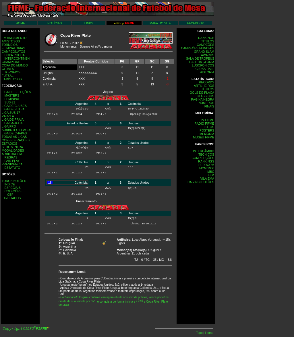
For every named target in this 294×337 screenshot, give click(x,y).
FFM (211, 175)
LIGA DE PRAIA (13, 119)
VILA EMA (207, 178)
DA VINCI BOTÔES (200, 182)
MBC (210, 171)
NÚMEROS (206, 103)
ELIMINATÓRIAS (13, 48)
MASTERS (11, 95)
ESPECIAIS (12, 187)
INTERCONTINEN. (17, 58)
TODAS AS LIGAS (14, 136)
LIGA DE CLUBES (14, 105)
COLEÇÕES (12, 191)
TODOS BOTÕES (14, 181)
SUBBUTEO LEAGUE (17, 130)
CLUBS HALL (205, 68)
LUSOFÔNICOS (203, 65)
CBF (10, 194)
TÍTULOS (207, 41)
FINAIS (209, 106)
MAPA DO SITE (160, 23)
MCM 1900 (206, 168)
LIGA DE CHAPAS (14, 133)
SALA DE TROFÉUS (200, 58)
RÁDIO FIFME (204, 123)
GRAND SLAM (204, 51)
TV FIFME (207, 120)
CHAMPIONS (11, 62)
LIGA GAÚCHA (12, 123)
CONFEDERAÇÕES (16, 140)
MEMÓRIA (207, 134)
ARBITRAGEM (12, 154)
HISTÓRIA (207, 72)
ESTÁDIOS (9, 143)
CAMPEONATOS (13, 51)
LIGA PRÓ (9, 126)
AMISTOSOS (11, 41)
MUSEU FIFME (203, 137)
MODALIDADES (13, 150)
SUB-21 (9, 102)
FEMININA (11, 99)
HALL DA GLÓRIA (201, 62)
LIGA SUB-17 (11, 112)
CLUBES (8, 68)
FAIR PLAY (12, 160)
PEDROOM (206, 164)
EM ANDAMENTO (14, 38)
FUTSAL (7, 75)
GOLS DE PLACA (202, 92)
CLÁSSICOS (205, 96)
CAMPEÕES (205, 44)
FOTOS (209, 127)
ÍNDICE (9, 184)
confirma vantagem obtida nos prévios (103, 297)
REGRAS (10, 157)
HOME (20, 23)
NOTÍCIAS (54, 23)
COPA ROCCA (14, 55)
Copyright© (25, 329)
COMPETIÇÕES (203, 158)
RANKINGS (206, 38)
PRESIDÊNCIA (12, 164)
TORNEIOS (10, 44)
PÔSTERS (207, 130)
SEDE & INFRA (12, 147)
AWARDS (207, 55)
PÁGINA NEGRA (202, 99)
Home (209, 332)
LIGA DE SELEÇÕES (16, 92)
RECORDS (206, 82)
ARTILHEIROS (204, 85)
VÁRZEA (8, 116)
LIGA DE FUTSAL (14, 109)
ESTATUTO (12, 167)
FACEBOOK (195, 23)
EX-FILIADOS (11, 198)
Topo (200, 332)
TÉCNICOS (206, 154)
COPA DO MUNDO (15, 65)
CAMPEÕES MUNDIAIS (197, 48)
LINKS (88, 23)
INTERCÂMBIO (203, 151)
